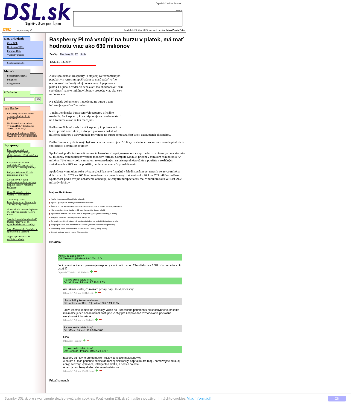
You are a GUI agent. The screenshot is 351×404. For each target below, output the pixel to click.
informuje (55, 105)
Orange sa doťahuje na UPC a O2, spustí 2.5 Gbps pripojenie (22, 134)
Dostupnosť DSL (15, 47)
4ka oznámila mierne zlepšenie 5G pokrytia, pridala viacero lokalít (22, 212)
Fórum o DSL (14, 51)
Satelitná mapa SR (16, 63)
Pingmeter (12, 79)
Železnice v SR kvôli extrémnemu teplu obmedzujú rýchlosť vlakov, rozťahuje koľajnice (21, 183)
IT (76, 54)
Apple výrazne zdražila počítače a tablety (18, 237)
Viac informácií (199, 398)
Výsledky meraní (15, 55)
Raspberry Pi (66, 54)
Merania (22, 76)
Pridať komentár (59, 380)
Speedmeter (13, 75)
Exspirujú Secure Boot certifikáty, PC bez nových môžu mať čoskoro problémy (21, 165)
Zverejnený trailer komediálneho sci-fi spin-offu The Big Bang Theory (21, 202)
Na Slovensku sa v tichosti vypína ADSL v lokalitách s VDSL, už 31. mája (20, 126)
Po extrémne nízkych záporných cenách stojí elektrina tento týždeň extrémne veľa (22, 154)
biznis (83, 54)
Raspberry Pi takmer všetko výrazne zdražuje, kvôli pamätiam (20, 116)
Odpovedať (62, 272)
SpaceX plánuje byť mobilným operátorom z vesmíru (22, 230)
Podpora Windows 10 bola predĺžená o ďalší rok (20, 173)
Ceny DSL (12, 43)
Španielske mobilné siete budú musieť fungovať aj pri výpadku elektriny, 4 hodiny (22, 222)
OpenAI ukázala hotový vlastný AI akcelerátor (19, 193)
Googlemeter (13, 83)
